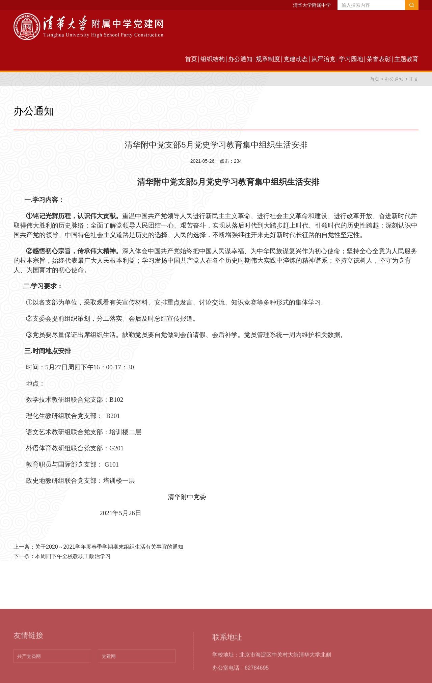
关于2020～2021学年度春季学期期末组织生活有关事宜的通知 (109, 547)
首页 (191, 59)
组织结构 (212, 59)
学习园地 (351, 59)
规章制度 (268, 59)
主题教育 (406, 59)
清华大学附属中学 (312, 5)
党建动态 (296, 59)
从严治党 (323, 59)
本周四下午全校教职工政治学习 (73, 556)
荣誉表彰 (379, 59)
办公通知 (240, 59)
